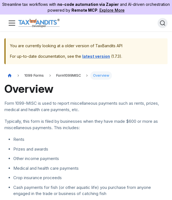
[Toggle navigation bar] (12, 23)
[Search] (163, 23)
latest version (96, 56)
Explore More (112, 10)
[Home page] (9, 75)
